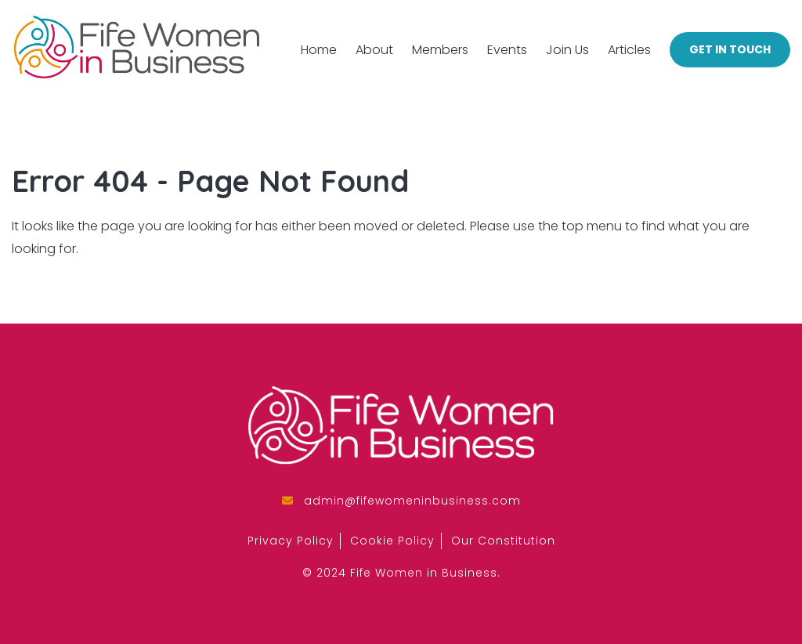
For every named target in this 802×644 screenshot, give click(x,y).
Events (507, 50)
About (374, 50)
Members (440, 50)
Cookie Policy (392, 540)
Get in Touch (730, 49)
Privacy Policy (290, 540)
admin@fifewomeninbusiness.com (412, 500)
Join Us (567, 50)
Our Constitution (503, 540)
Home (319, 50)
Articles (629, 50)
